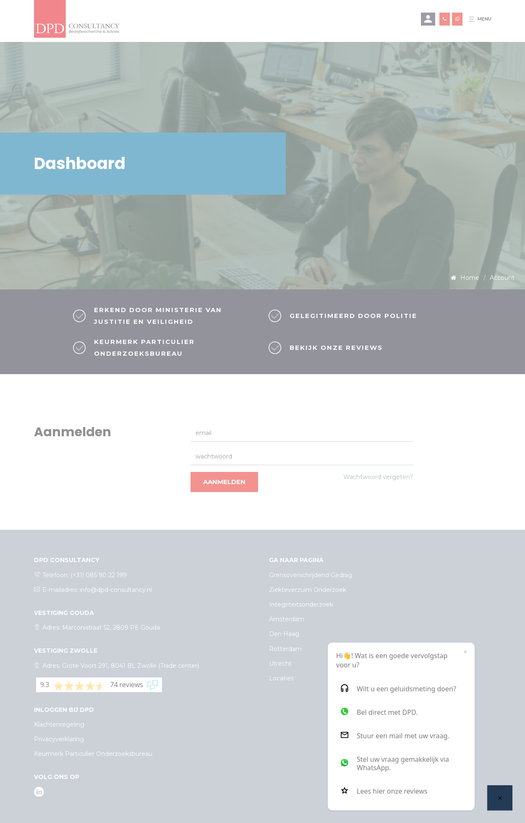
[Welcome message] (499, 797)
